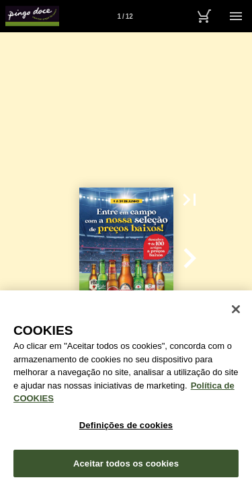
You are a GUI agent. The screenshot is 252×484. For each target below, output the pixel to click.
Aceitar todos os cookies (126, 467)
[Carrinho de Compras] (203, 16)
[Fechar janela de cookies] (236, 314)
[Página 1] (125, 16)
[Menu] (236, 16)
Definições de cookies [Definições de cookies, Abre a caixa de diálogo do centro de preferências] (126, 430)
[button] (189, 200)
